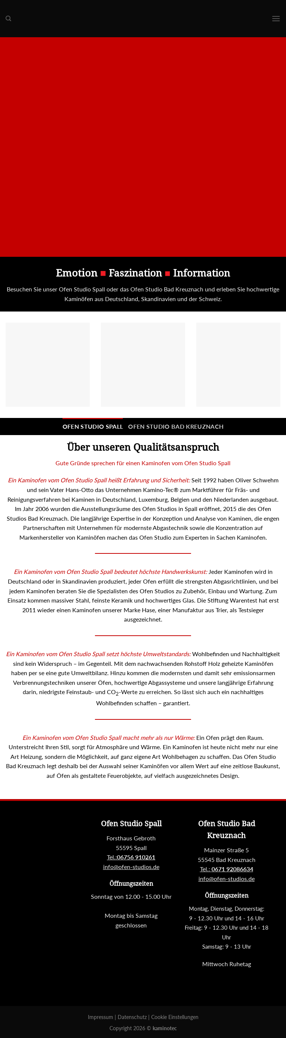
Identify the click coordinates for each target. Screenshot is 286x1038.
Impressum (101, 1017)
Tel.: (226, 868)
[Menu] (275, 18)
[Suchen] (8, 19)
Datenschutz (133, 1017)
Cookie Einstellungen (174, 1017)
